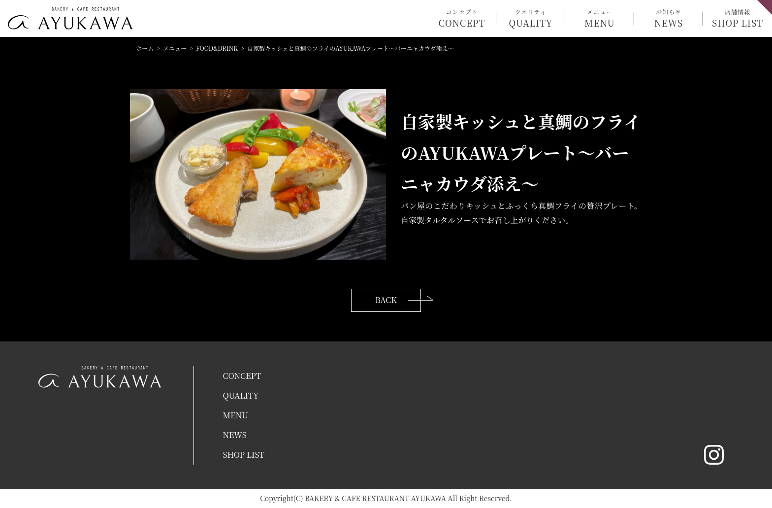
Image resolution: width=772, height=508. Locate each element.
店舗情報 (737, 18)
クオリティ (531, 18)
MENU (235, 415)
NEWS (235, 434)
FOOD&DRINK (217, 48)
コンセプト (462, 18)
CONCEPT (242, 375)
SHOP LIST (243, 454)
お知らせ (669, 18)
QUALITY (240, 395)
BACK (386, 299)
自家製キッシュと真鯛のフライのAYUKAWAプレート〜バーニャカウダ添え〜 (350, 48)
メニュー (600, 18)
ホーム (145, 48)
